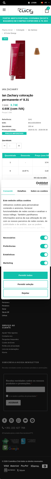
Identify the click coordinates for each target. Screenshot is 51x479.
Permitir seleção (25, 284)
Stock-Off (5, 312)
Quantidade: (7, 140)
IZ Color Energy (10, 33)
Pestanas (5, 306)
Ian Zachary (32, 30)
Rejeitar (25, 293)
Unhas (4, 315)
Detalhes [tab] (22, 191)
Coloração (20, 30)
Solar (4, 309)
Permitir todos (26, 275)
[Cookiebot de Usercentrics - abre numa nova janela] (36, 183)
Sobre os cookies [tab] (39, 191)
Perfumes (5, 302)
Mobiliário (6, 299)
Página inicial (7, 30)
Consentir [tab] (8, 191)
